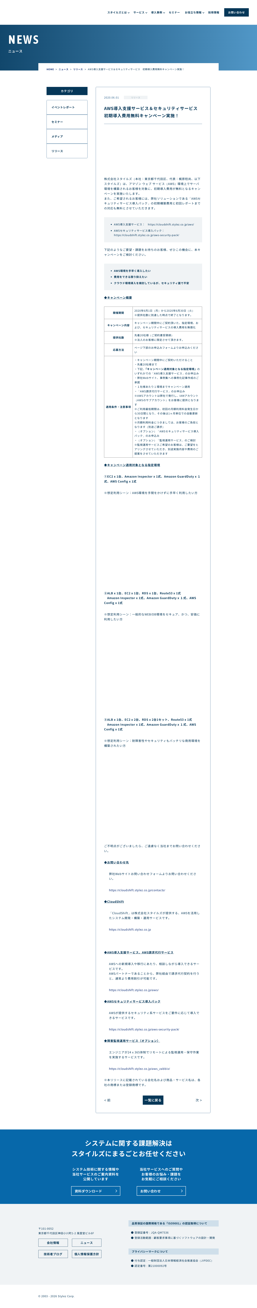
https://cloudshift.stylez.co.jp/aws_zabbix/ (141, 1068)
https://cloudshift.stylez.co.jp (131, 929)
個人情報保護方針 (86, 1255)
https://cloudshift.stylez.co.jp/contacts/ (138, 890)
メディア (58, 138)
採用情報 (213, 12)
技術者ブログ (53, 1255)
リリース (136, 97)
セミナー (174, 12)
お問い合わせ (236, 12)
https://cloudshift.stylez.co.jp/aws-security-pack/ (147, 235)
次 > (198, 1100)
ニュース (86, 1243)
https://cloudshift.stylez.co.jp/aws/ (171, 224)
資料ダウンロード (89, 1191)
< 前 (107, 1100)
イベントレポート (64, 107)
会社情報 (53, 1243)
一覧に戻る (153, 1100)
